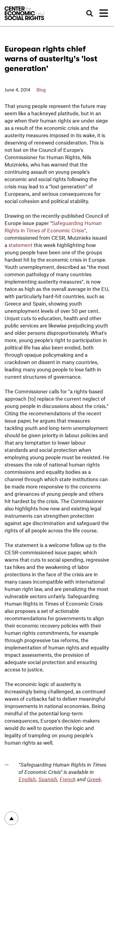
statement (21, 245)
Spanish (47, 779)
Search (90, 13)
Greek (94, 779)
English (27, 779)
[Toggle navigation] (104, 13)
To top (11, 818)
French (68, 779)
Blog (41, 89)
